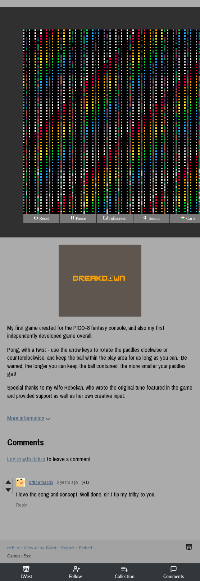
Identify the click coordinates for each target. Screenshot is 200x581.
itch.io (13, 547)
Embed (85, 547)
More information (28, 418)
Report (67, 547)
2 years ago (67, 482)
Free (27, 555)
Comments (173, 572)
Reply (21, 505)
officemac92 (41, 482)
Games (13, 555)
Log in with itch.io (26, 459)
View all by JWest (40, 547)
